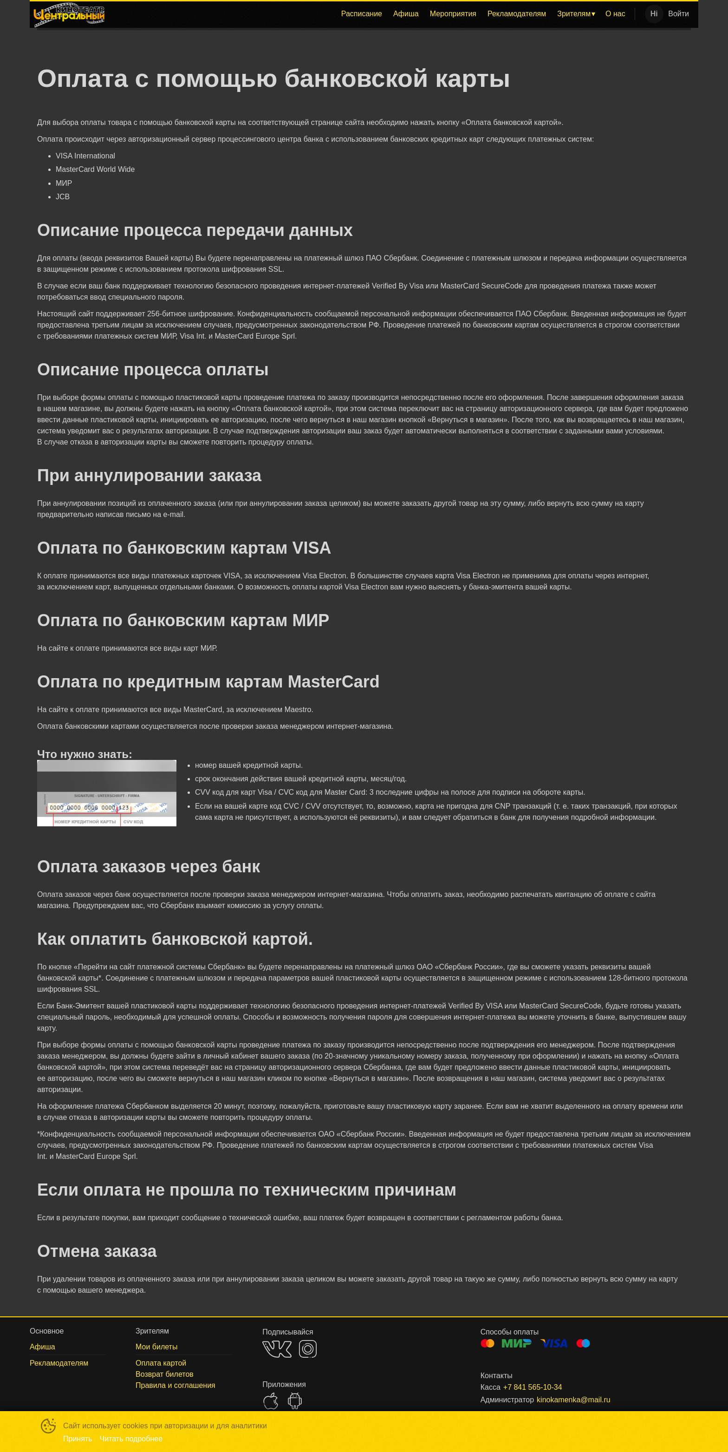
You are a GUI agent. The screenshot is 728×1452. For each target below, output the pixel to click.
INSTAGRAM (308, 1349)
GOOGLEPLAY (294, 1401)
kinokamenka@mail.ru (574, 1400)
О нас (615, 14)
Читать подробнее (131, 1439)
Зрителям (574, 14)
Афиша (406, 14)
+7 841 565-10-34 (532, 1387)
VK (277, 1349)
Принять (77, 1439)
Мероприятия (453, 14)
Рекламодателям (517, 14)
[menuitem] (362, 14)
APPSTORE (270, 1401)
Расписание (361, 14)
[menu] (370, 14)
